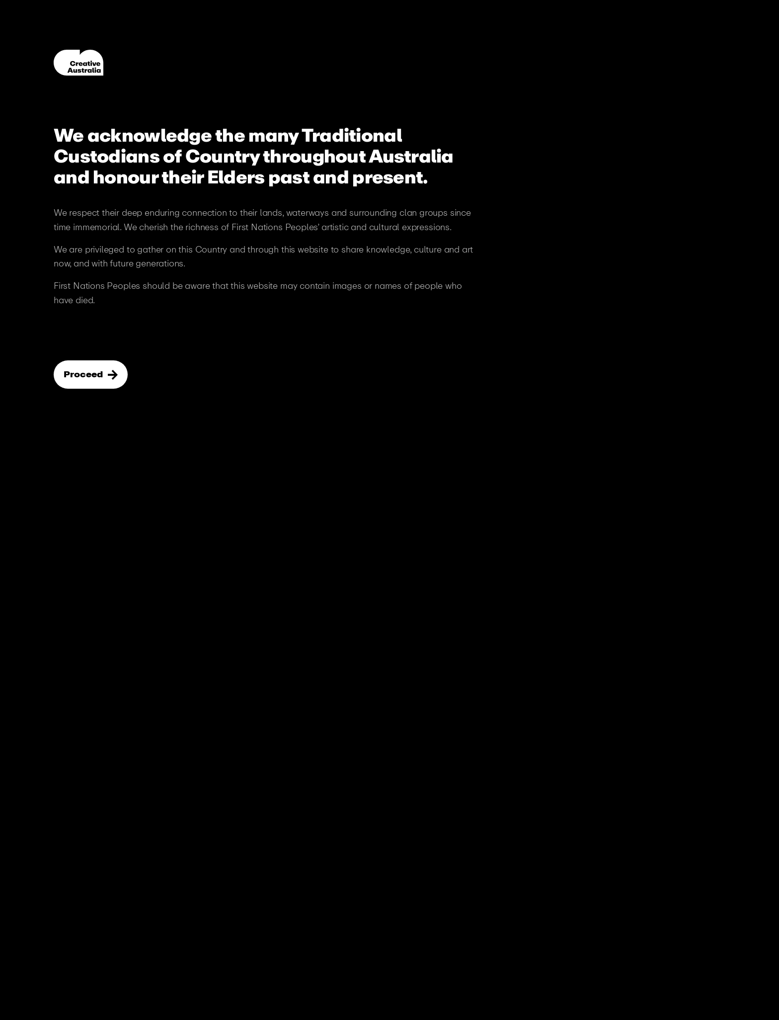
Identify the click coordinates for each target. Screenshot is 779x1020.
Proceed (84, 374)
